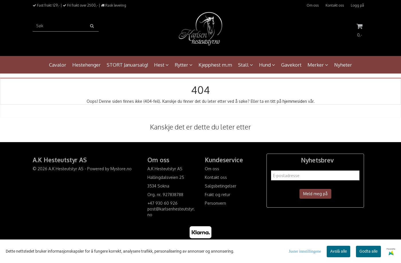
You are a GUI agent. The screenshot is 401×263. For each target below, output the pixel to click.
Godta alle (368, 251)
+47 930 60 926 (162, 203)
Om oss (313, 5)
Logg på (357, 5)
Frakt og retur (217, 194)
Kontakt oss (335, 5)
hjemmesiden (295, 101)
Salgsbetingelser (220, 185)
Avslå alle (338, 251)
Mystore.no (121, 168)
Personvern (215, 203)
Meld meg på (315, 193)
